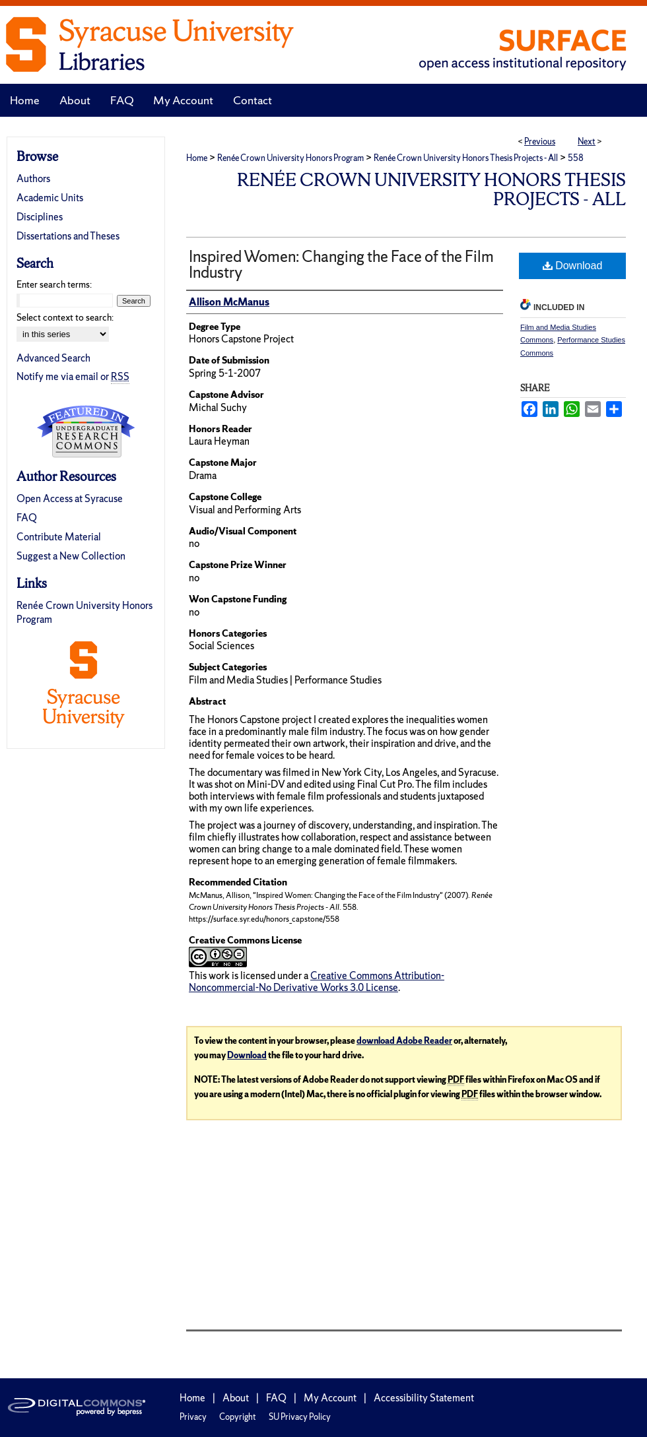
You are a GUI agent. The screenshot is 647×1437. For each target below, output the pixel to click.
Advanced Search (53, 358)
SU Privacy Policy (300, 1416)
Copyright (237, 1416)
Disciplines (40, 217)
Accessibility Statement (424, 1398)
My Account (330, 1398)
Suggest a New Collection (71, 556)
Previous (539, 141)
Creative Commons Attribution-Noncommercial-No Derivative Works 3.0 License (316, 981)
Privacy (193, 1416)
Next (587, 141)
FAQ (27, 518)
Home (196, 158)
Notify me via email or (73, 376)
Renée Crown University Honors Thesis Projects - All (466, 158)
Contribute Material (59, 537)
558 (576, 158)
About (235, 1398)
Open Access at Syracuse (70, 498)
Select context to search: (65, 317)
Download (573, 265)
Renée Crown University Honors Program (290, 158)
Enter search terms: (54, 284)
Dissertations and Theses (68, 236)
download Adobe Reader (404, 1040)
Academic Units (50, 198)
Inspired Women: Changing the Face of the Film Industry (341, 264)
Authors (33, 178)
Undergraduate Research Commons (86, 431)
